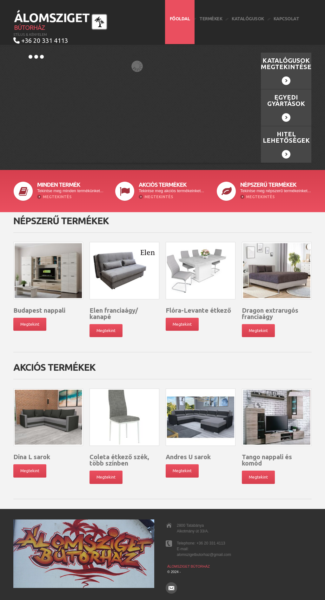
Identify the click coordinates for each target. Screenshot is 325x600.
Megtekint (29, 324)
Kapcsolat (286, 18)
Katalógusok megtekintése (286, 71)
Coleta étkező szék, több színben (119, 460)
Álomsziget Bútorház (188, 566)
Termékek (210, 18)
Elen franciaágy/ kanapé (114, 313)
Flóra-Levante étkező (198, 310)
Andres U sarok (188, 456)
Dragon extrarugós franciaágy (270, 313)
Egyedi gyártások (286, 108)
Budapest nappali (39, 310)
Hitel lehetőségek (286, 144)
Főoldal (180, 18)
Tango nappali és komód (267, 460)
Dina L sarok (31, 456)
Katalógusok (248, 18)
